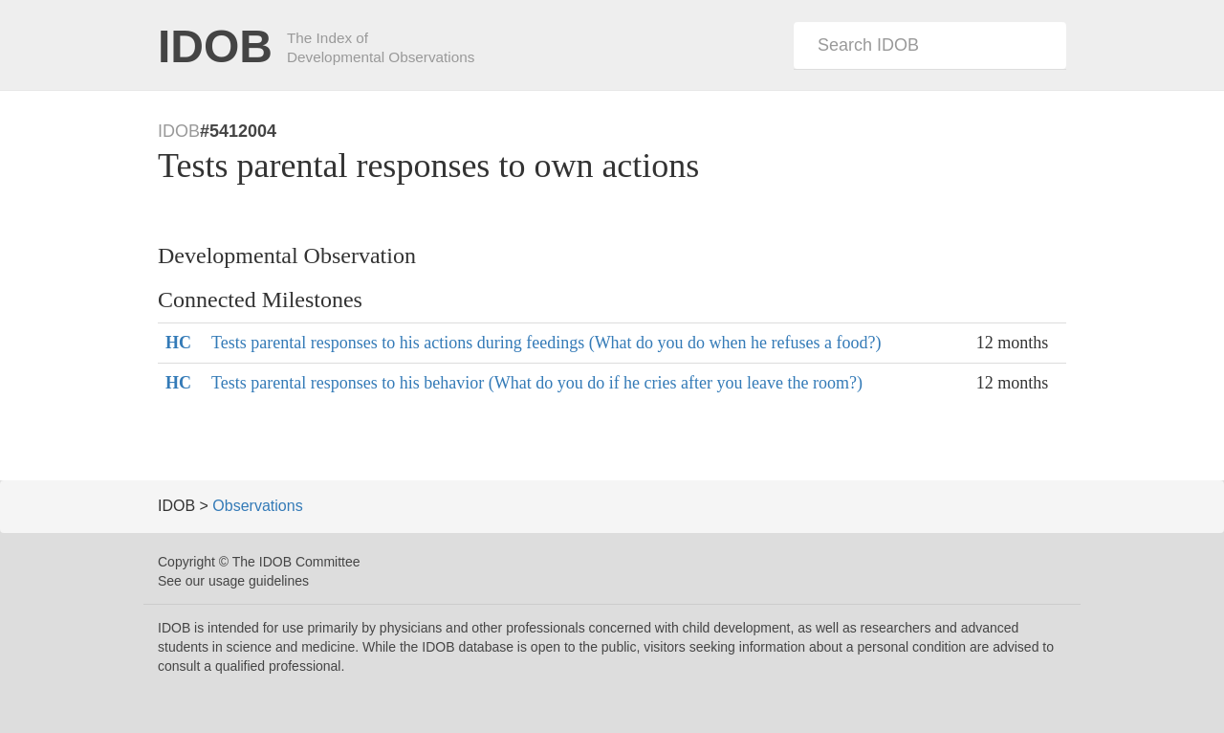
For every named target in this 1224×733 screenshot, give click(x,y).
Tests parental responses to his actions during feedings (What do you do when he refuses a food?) (546, 342)
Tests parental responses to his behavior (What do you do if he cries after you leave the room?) (537, 382)
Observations (257, 506)
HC (178, 342)
